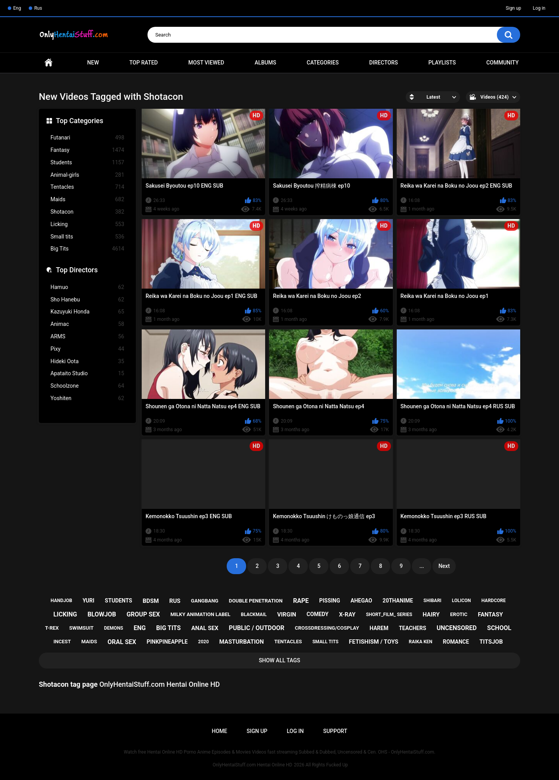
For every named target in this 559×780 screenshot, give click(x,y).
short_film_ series (389, 614)
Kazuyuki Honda (87, 311)
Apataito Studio (87, 373)
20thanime (398, 600)
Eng (17, 8)
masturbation (241, 641)
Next (444, 566)
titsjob (491, 641)
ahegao (361, 600)
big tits (168, 628)
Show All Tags (279, 660)
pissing (329, 600)
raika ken (420, 641)
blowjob (101, 614)
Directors (383, 62)
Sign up (513, 8)
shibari (432, 600)
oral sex (122, 642)
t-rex (52, 628)
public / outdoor (257, 628)
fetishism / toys (373, 641)
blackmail (254, 614)
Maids (87, 199)
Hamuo (87, 287)
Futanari (87, 137)
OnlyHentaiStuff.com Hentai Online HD (252, 765)
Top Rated (143, 62)
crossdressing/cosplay (327, 628)
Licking (87, 224)
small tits (325, 641)
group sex (143, 614)
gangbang (205, 601)
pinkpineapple (167, 642)
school (499, 628)
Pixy (87, 349)
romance (456, 642)
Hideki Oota (87, 361)
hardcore (493, 600)
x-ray (347, 614)
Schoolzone (87, 386)
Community (502, 62)
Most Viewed (206, 62)
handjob (61, 600)
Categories (323, 62)
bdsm (150, 600)
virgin (286, 614)
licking (65, 614)
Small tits (87, 236)
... (422, 566)
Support (335, 731)
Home (48, 63)
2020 (203, 641)
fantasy (490, 614)
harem (379, 628)
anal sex (205, 628)
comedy (317, 614)
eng (140, 628)
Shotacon (87, 212)
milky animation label (200, 614)
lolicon (461, 600)
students (118, 600)
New (93, 62)
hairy (431, 614)
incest (62, 641)
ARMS (87, 336)
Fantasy (87, 150)
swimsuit (81, 628)
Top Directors (77, 270)
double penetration (256, 601)
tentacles (288, 641)
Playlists (442, 62)
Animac (87, 324)
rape (301, 600)
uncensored (457, 628)
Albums (265, 62)
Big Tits (87, 248)
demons (113, 628)
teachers (412, 628)
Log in (539, 8)
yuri (88, 600)
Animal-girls (87, 175)
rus (175, 600)
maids (89, 641)
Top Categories (79, 121)
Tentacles (87, 187)
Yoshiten (87, 398)
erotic (459, 614)
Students (87, 162)
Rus (38, 8)
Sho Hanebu (87, 299)
